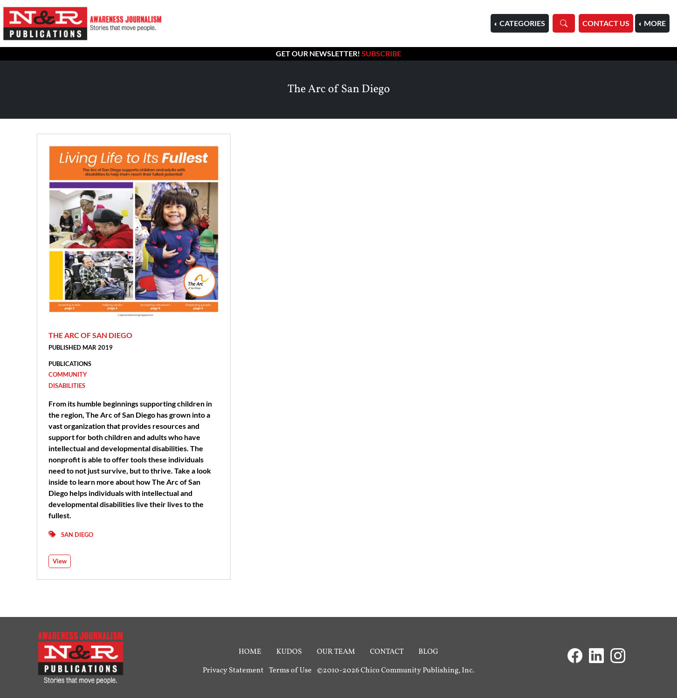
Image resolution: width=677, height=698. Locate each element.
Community (67, 374)
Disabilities (66, 385)
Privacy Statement (233, 670)
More (654, 23)
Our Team (336, 652)
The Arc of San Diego (90, 335)
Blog (428, 652)
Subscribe (381, 53)
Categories (521, 23)
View (60, 561)
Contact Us (605, 23)
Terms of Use (290, 670)
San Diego (77, 534)
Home (250, 652)
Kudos (289, 652)
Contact (386, 652)
